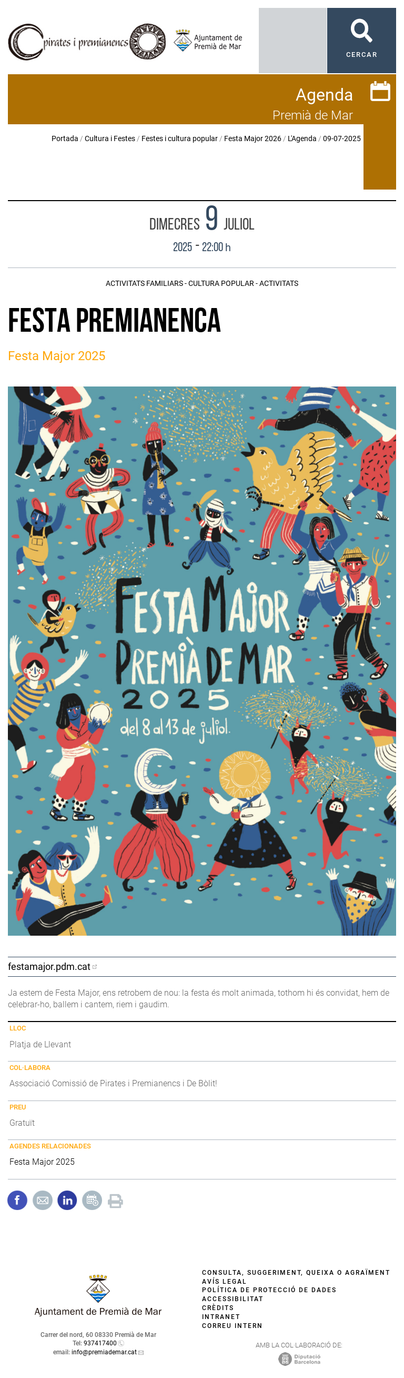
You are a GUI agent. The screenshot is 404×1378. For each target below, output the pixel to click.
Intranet (221, 1317)
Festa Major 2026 (252, 138)
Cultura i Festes (110, 138)
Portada (65, 138)
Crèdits (218, 1308)
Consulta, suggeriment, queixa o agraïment (296, 1272)
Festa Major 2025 (42, 1162)
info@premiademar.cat (104, 1352)
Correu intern (232, 1326)
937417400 (100, 1343)
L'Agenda (302, 138)
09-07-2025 (342, 138)
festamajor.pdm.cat (49, 966)
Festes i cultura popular (180, 138)
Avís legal (224, 1281)
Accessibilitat (233, 1299)
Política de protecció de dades (269, 1290)
